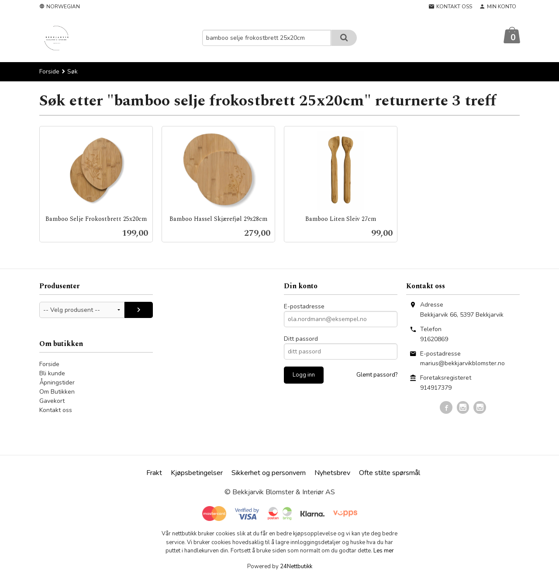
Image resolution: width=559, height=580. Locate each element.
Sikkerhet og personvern (268, 473)
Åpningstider (57, 383)
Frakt (154, 473)
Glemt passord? (376, 375)
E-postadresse (304, 307)
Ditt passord (301, 339)
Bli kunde (52, 374)
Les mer (383, 551)
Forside (49, 72)
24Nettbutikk (296, 567)
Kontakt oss (55, 410)
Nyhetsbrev (332, 473)
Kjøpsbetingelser (197, 473)
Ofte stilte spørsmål (389, 473)
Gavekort (52, 401)
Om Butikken (57, 392)
